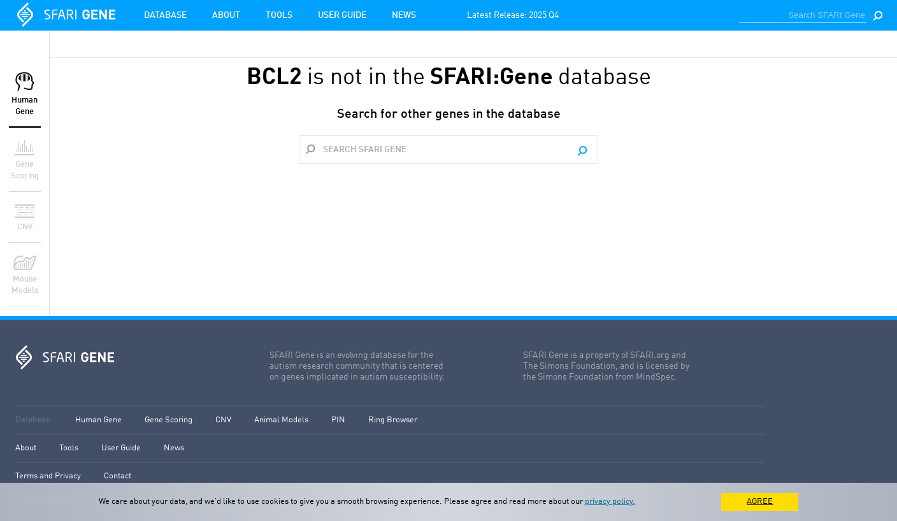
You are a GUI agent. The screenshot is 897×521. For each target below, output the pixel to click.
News (404, 15)
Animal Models (281, 420)
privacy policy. (610, 501)
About (226, 15)
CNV (223, 420)
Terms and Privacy (48, 476)
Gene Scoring (168, 420)
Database (165, 15)
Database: (33, 419)
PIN (338, 420)
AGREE (760, 501)
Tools (279, 15)
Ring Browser (392, 420)
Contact (117, 476)
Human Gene (98, 420)
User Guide (342, 15)
